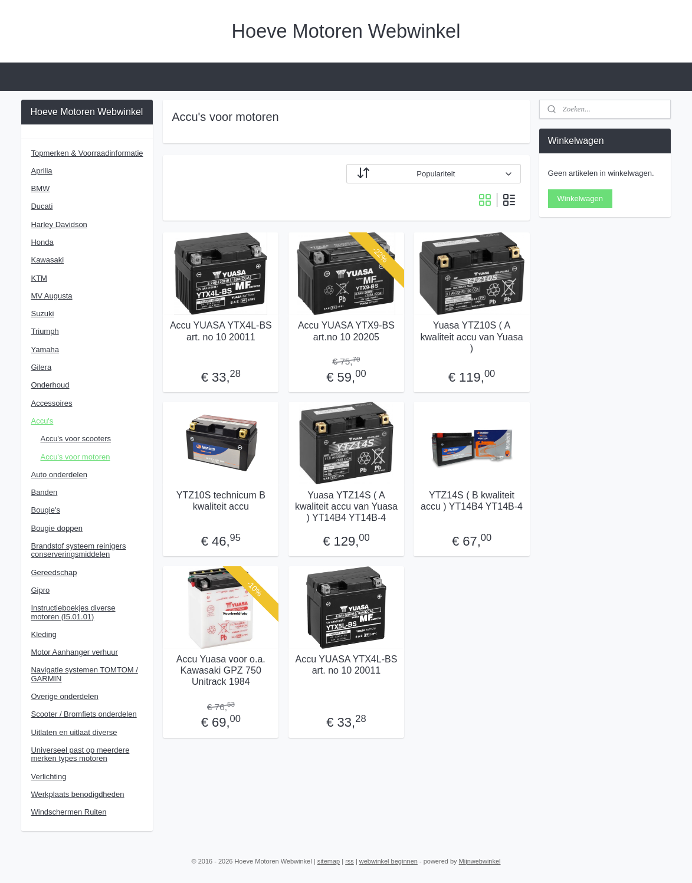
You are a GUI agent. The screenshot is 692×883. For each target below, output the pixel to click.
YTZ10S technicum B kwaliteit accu (220, 500)
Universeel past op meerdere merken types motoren (80, 754)
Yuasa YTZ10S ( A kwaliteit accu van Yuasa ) (471, 336)
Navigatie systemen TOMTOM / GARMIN (84, 673)
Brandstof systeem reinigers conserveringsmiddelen (78, 550)
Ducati (42, 206)
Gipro (40, 590)
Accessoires (51, 403)
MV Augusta (51, 295)
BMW (40, 188)
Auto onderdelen (59, 474)
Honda (42, 242)
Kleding (43, 634)
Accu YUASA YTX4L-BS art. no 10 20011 (220, 331)
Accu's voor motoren (75, 456)
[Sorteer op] (433, 174)
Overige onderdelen (64, 696)
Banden (44, 492)
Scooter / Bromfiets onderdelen (83, 714)
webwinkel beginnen (388, 861)
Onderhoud (50, 384)
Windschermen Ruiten (68, 811)
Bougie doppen (56, 528)
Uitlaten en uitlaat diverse (74, 732)
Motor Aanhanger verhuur (74, 652)
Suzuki (42, 313)
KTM (39, 278)
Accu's (42, 420)
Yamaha (44, 349)
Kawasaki (47, 259)
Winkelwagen (580, 198)
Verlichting (48, 776)
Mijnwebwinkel (480, 861)
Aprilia (41, 170)
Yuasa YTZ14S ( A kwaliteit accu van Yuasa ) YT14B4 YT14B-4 (345, 506)
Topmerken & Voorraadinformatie (87, 153)
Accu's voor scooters (75, 438)
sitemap (328, 861)
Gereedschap (54, 572)
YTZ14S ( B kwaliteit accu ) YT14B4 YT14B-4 (472, 500)
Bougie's (45, 509)
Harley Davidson (59, 224)
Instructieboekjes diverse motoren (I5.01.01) (73, 612)
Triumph (44, 331)
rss (349, 861)
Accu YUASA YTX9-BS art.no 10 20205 (345, 331)
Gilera (41, 367)
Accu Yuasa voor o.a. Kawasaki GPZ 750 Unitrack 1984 (220, 670)
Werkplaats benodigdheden (77, 794)
